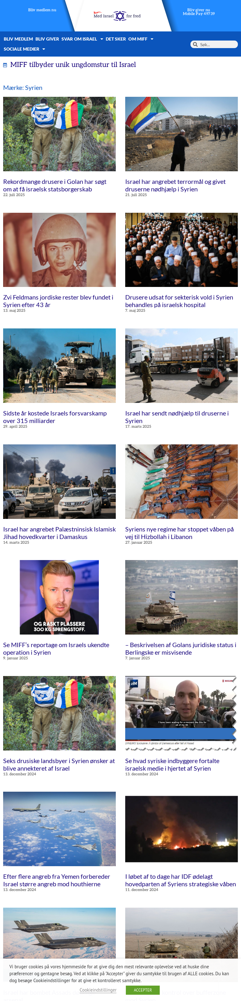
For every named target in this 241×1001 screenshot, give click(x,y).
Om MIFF (140, 39)
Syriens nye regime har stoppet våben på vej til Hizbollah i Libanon (179, 532)
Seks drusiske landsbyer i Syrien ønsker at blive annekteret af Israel (59, 764)
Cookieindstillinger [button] (98, 990)
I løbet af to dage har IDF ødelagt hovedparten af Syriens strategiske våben (180, 880)
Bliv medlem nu (42, 10)
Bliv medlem (18, 38)
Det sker (116, 38)
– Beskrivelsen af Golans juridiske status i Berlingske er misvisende (180, 648)
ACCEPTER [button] (143, 990)
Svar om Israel (82, 39)
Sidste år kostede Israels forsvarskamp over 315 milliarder (55, 416)
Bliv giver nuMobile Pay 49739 (199, 12)
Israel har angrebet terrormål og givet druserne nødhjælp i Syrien (175, 185)
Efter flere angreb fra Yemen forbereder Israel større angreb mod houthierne (56, 880)
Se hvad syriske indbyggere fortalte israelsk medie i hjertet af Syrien (172, 764)
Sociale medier (25, 49)
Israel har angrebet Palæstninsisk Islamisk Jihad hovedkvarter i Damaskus (59, 532)
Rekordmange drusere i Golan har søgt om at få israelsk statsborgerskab (54, 185)
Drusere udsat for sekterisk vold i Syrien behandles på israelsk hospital (179, 300)
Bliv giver (47, 38)
